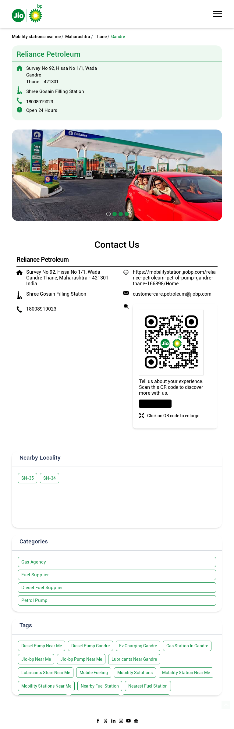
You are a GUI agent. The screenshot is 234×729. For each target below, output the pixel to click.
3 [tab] (120, 213)
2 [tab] (113, 213)
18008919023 (39, 102)
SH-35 (27, 478)
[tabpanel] (117, 175)
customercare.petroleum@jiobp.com (172, 294)
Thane (101, 36)
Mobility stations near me (36, 36)
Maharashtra (77, 36)
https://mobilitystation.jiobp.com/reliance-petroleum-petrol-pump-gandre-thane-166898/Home (174, 277)
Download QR (155, 403)
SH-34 (49, 478)
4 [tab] (126, 213)
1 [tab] (107, 213)
